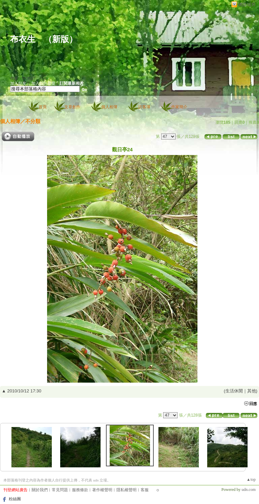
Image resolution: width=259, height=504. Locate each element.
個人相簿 (109, 107)
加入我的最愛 (43, 83)
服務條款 (80, 490)
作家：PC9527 (22, 78)
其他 (251, 390)
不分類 (32, 121)
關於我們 (40, 490)
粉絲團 (15, 499)
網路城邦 (247, 4)
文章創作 (72, 107)
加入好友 (18, 83)
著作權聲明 (102, 490)
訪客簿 (144, 107)
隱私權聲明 (126, 490)
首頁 (43, 107)
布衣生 (22, 39)
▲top (251, 479)
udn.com (249, 489)
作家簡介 (179, 107)
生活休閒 (234, 390)
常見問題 (60, 490)
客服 (145, 490)
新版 (60, 39)
